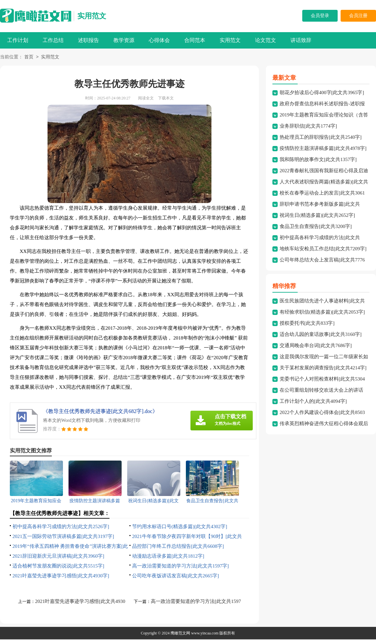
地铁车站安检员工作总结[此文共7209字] (323, 249)
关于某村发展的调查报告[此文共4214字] (323, 368)
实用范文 (91, 16)
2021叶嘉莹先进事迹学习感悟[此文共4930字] (60, 576)
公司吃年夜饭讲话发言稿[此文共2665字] (175, 576)
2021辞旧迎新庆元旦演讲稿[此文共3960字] (58, 556)
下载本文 (166, 98)
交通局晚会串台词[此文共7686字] (316, 346)
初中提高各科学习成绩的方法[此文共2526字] (60, 527)
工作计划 (17, 40)
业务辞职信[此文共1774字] (308, 126)
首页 (28, 57)
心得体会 (159, 40)
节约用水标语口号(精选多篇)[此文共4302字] (179, 527)
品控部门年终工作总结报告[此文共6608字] (178, 546)
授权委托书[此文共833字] (307, 323)
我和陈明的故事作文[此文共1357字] (318, 160)
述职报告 (88, 40)
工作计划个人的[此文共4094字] (313, 401)
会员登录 (320, 15)
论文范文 (265, 40)
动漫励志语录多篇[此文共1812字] (168, 556)
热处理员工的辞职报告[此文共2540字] (321, 137)
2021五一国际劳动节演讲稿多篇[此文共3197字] (63, 537)
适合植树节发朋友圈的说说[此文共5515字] (58, 566)
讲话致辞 (300, 40)
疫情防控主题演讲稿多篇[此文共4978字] (323, 149)
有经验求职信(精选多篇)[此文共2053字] (322, 312)
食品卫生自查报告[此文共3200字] (316, 227)
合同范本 (194, 40)
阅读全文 (146, 98)
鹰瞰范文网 (180, 633)
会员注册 (358, 15)
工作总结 (53, 40)
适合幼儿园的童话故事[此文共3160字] (321, 335)
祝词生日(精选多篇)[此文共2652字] (317, 215)
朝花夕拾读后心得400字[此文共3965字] (322, 93)
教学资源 (123, 40)
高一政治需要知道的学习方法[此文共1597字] (180, 566)
